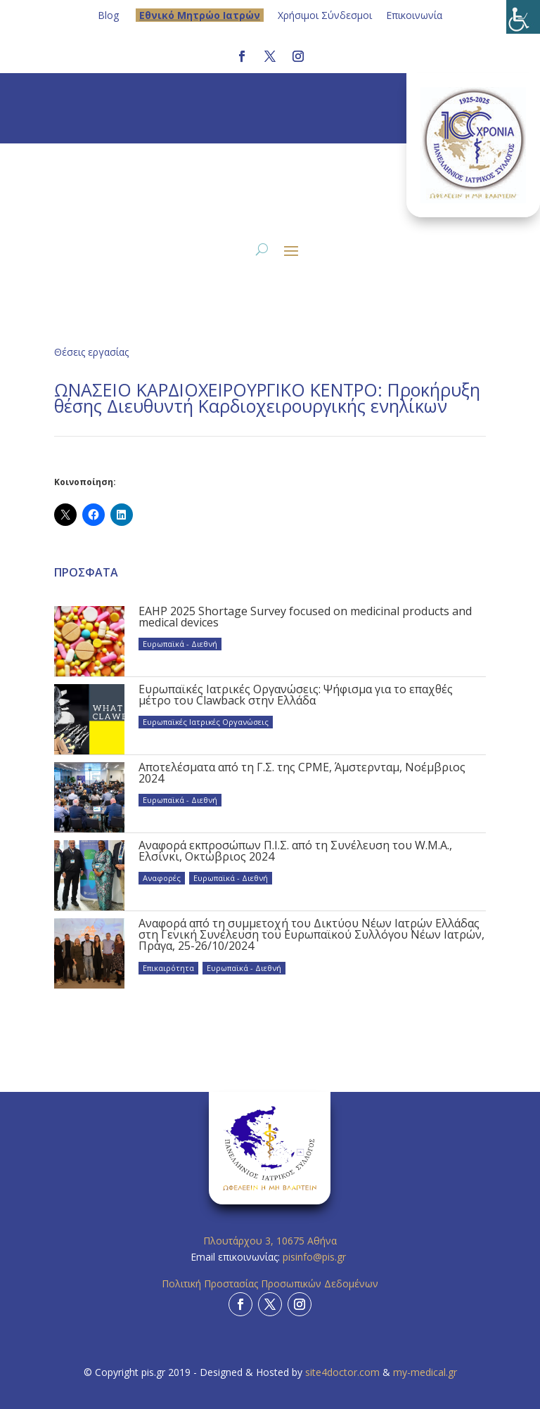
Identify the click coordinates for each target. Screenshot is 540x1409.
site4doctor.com (342, 1372)
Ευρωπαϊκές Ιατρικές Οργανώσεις (206, 721)
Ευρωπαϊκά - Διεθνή (180, 643)
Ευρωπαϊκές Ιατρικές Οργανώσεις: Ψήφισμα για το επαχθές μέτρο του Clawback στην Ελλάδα (296, 694)
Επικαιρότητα (168, 968)
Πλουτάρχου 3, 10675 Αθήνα (270, 1240)
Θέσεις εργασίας (91, 352)
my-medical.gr (425, 1372)
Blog (108, 15)
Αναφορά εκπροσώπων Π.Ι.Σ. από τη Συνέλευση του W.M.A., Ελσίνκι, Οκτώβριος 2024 (295, 850)
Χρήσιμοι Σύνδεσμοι (325, 15)
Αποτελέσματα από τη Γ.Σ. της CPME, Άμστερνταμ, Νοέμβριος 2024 (302, 772)
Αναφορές (162, 878)
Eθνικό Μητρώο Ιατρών (199, 15)
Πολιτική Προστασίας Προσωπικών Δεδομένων (270, 1283)
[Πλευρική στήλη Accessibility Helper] (523, 17)
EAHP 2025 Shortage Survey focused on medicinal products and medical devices (305, 616)
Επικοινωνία (414, 15)
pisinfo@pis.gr (316, 1256)
